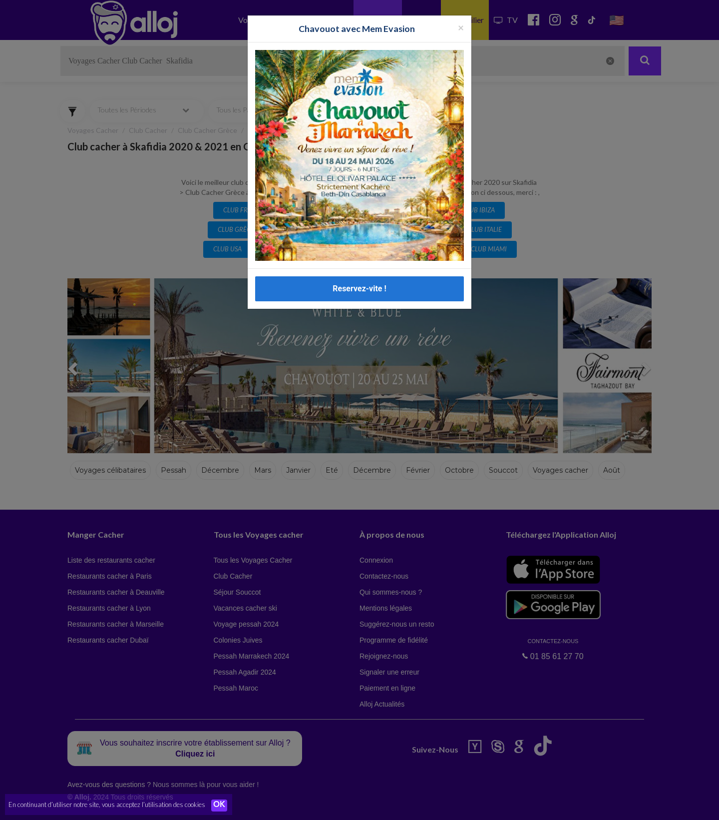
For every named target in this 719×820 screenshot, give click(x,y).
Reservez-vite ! (359, 288)
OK (220, 806)
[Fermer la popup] (461, 27)
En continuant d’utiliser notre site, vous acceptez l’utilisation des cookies (106, 805)
